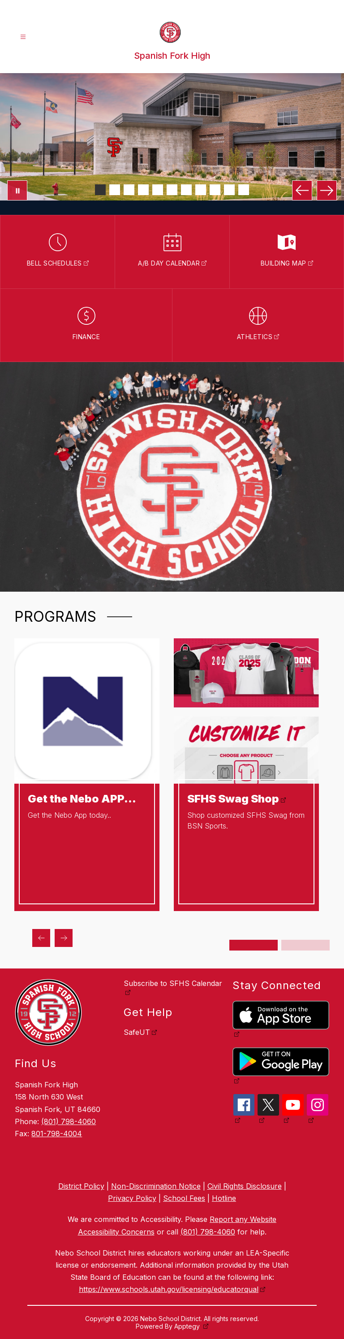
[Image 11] (243, 189)
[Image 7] (186, 189)
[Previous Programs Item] (41, 938)
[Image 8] (200, 189)
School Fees (184, 1198)
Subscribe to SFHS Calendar (173, 983)
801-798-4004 (56, 1133)
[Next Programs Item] (64, 938)
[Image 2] (114, 189)
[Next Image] (327, 190)
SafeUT (137, 1032)
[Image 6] (172, 189)
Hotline (224, 1198)
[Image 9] (215, 189)
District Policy (81, 1186)
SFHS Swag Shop (233, 798)
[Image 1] (100, 189)
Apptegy (188, 1326)
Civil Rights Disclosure (244, 1186)
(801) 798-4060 (68, 1121)
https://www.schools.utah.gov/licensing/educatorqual (168, 1289)
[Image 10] (229, 189)
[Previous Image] (302, 190)
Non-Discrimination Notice (156, 1186)
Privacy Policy (132, 1198)
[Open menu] (23, 37)
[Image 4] (143, 189)
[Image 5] (157, 189)
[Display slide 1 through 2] (253, 945)
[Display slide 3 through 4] (305, 945)
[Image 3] (129, 189)
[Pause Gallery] (17, 190)
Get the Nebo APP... (82, 798)
